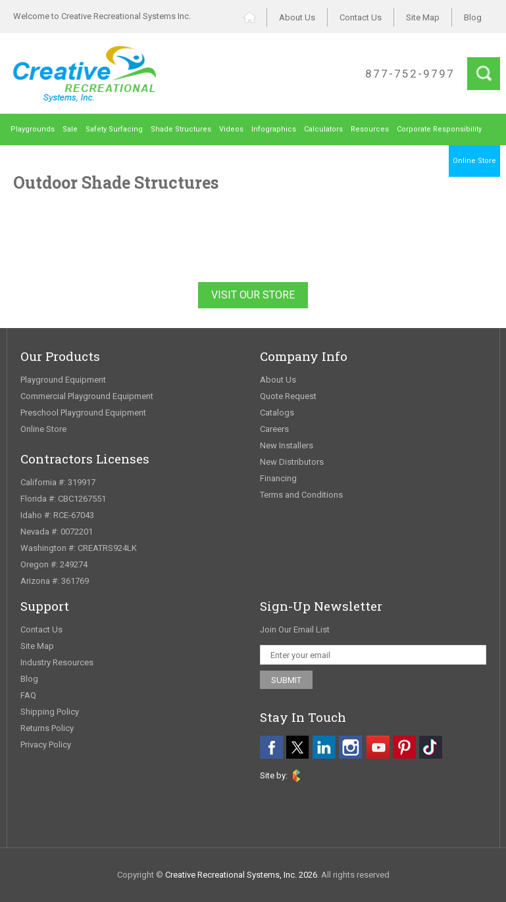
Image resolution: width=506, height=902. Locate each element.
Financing (278, 478)
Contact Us (361, 17)
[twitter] (297, 747)
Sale (70, 129)
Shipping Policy (49, 712)
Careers (274, 429)
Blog (473, 17)
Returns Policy (47, 728)
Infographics (273, 129)
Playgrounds (33, 129)
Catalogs (277, 412)
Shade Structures (181, 129)
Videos (231, 129)
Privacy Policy (45, 744)
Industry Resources (56, 662)
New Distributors (292, 462)
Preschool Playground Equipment (83, 412)
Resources (370, 129)
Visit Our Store (253, 295)
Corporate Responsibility (439, 129)
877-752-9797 (410, 73)
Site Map (423, 17)
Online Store (474, 160)
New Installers (286, 445)
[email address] (373, 655)
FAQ (28, 695)
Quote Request (288, 396)
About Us (297, 17)
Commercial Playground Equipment (86, 396)
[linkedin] (324, 747)
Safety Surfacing (114, 129)
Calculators (323, 129)
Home (255, 17)
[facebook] (271, 747)
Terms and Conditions (301, 495)
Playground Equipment (63, 380)
